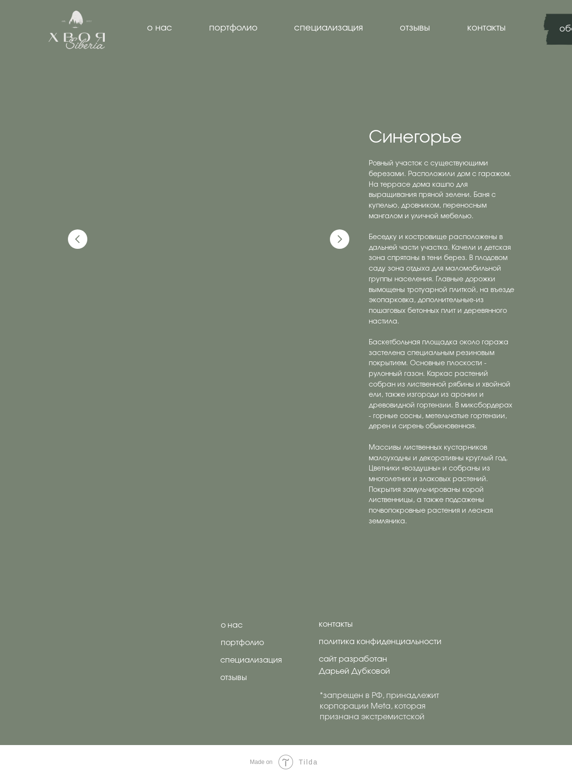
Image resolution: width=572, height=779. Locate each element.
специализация (328, 28)
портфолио (233, 28)
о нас (159, 28)
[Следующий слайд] (339, 239)
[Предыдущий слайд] (77, 239)
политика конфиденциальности (380, 642)
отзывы (415, 28)
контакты (486, 28)
